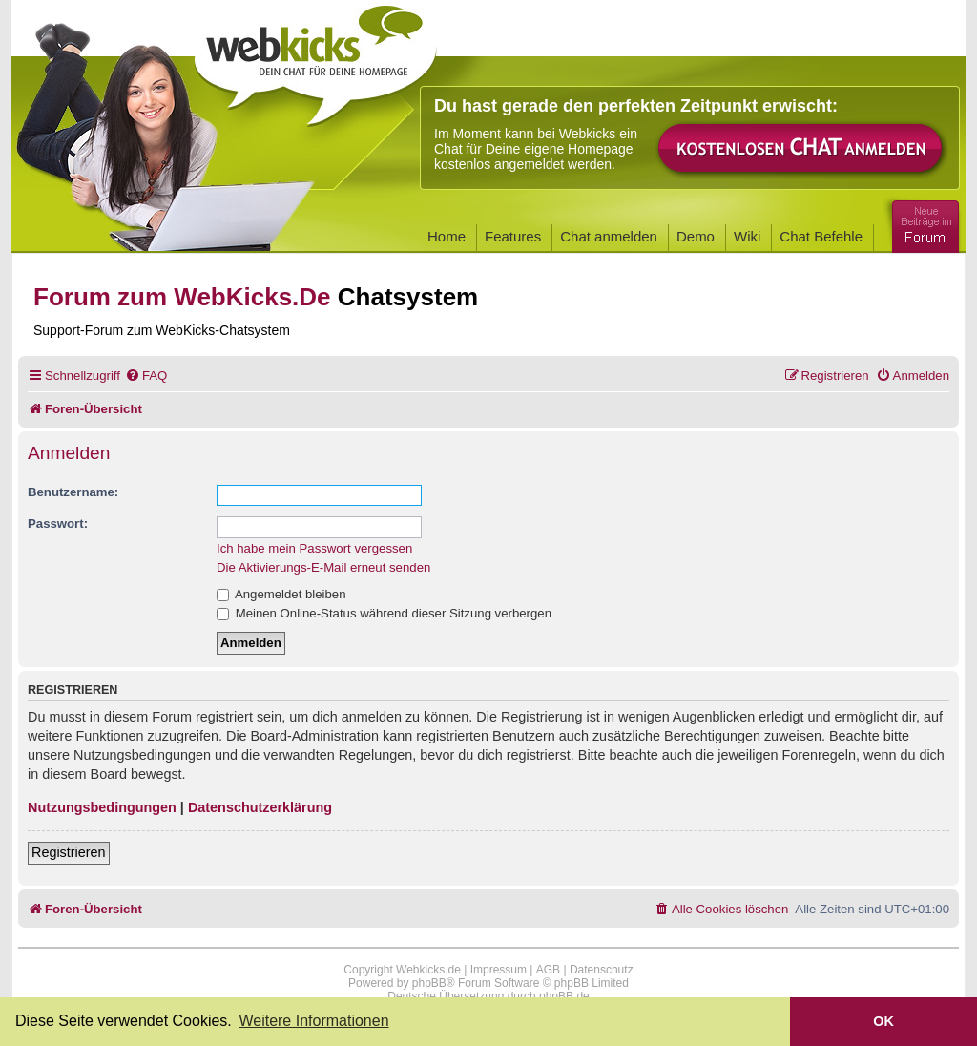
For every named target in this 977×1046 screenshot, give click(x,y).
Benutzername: (73, 492)
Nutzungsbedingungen (102, 807)
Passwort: (58, 523)
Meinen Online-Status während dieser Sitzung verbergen (384, 613)
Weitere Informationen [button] (313, 1021)
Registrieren (68, 852)
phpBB (429, 983)
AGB (548, 969)
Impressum (498, 969)
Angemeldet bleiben (281, 594)
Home (446, 236)
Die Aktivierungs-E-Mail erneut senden (323, 567)
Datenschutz (602, 969)
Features (513, 236)
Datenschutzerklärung (260, 807)
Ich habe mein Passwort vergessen (314, 548)
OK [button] (883, 1021)
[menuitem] (146, 375)
